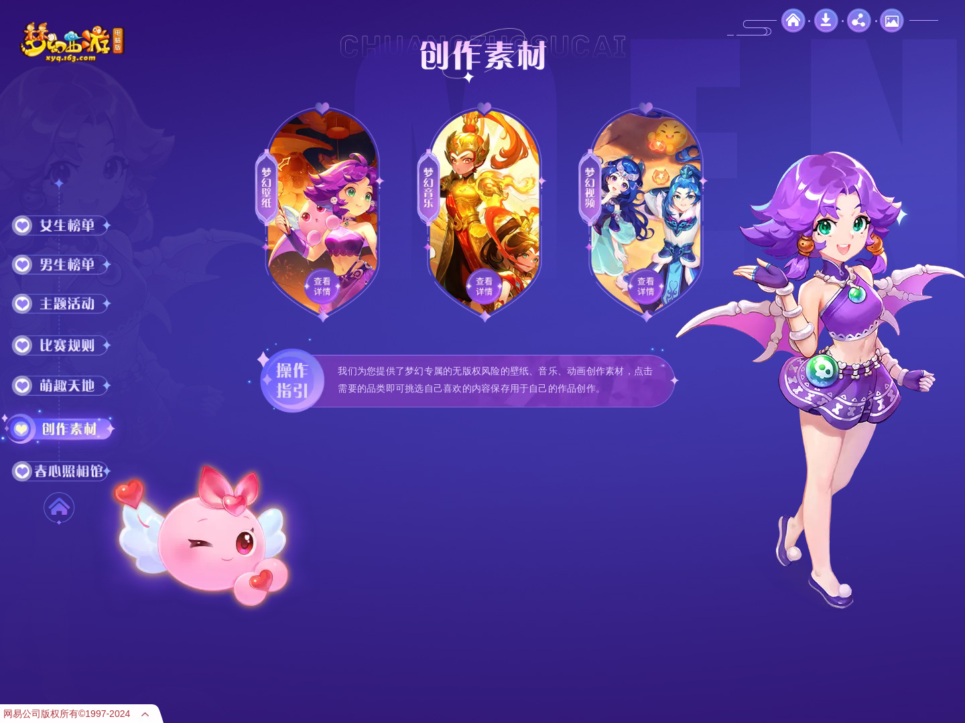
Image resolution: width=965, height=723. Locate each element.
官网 (793, 20)
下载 (826, 20)
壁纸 (891, 20)
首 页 (59, 508)
